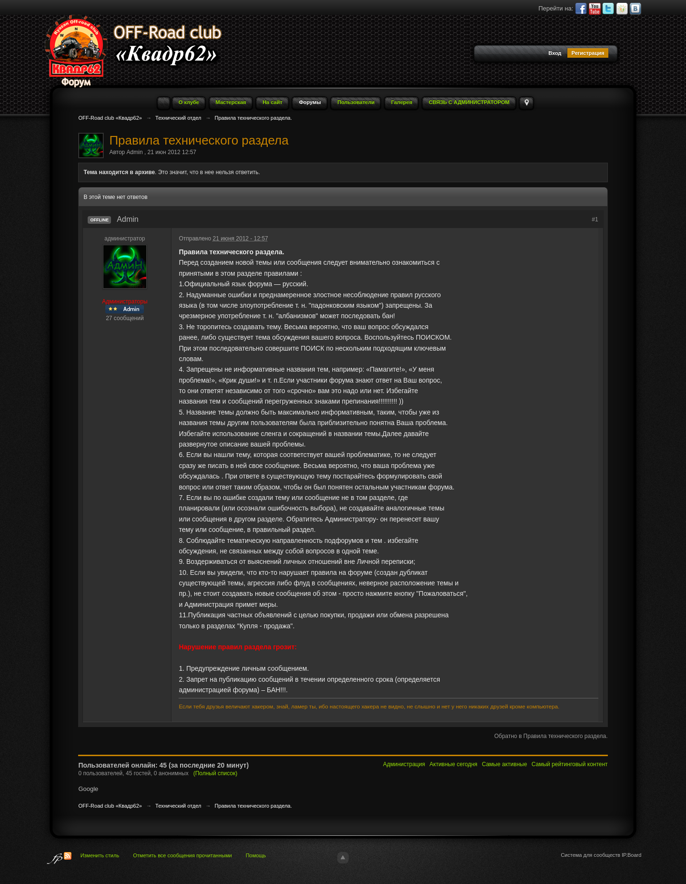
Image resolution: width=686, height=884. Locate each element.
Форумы (310, 102)
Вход (554, 53)
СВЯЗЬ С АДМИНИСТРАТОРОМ (469, 102)
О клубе (189, 102)
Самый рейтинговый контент (570, 764)
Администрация (404, 764)
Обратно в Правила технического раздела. (550, 736)
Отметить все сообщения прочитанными (182, 855)
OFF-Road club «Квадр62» (110, 806)
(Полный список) (215, 773)
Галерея (401, 102)
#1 (595, 219)
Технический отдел (178, 806)
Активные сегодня (454, 764)
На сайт (272, 102)
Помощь (256, 855)
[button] (493, 54)
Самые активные (504, 764)
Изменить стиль (100, 855)
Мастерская (231, 102)
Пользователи (355, 102)
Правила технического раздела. (253, 806)
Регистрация (588, 53)
